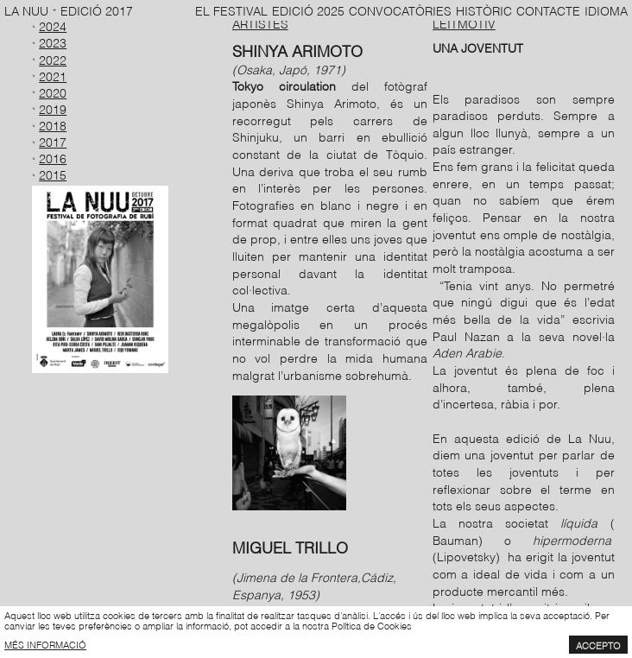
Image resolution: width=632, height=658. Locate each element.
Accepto (598, 645)
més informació (45, 644)
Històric (484, 10)
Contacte (548, 10)
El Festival (231, 10)
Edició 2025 (308, 10)
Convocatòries (400, 10)
